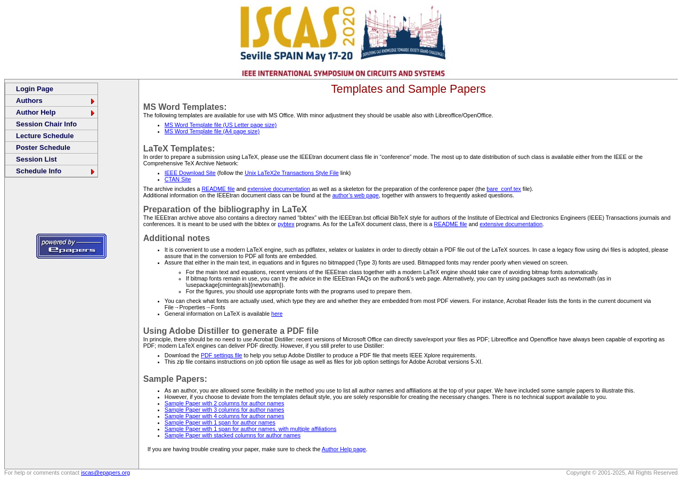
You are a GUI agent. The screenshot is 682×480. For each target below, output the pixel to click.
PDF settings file (221, 355)
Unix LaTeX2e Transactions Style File (292, 173)
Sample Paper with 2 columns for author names (224, 403)
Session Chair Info (46, 124)
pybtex (286, 224)
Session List (36, 159)
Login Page (34, 89)
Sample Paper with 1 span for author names (220, 422)
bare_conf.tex (503, 189)
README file (217, 189)
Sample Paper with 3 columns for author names (224, 409)
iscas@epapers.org (105, 472)
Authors (56, 101)
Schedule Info (56, 171)
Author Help (56, 112)
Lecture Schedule (45, 136)
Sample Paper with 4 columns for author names (224, 416)
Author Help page (344, 449)
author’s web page (355, 195)
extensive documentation (278, 189)
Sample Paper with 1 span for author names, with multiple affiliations (251, 429)
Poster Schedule (43, 147)
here (276, 313)
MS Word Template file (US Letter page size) (221, 125)
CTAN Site (178, 179)
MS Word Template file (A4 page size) (212, 131)
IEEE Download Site (190, 173)
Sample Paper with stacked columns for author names (233, 435)
